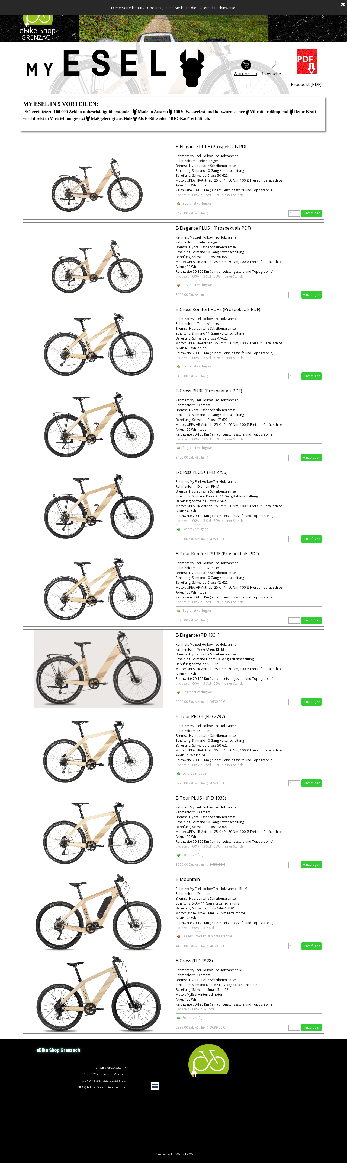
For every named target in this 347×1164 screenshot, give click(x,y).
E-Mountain (188, 879)
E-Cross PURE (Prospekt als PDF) (209, 391)
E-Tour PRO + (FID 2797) (200, 716)
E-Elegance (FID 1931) (197, 635)
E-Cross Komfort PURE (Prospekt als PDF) (218, 309)
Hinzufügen (311, 213)
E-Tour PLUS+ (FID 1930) (201, 798)
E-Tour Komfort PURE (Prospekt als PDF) (217, 554)
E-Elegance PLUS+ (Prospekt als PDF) (213, 228)
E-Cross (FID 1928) (194, 961)
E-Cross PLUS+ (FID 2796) (201, 472)
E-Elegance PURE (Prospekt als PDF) (212, 147)
